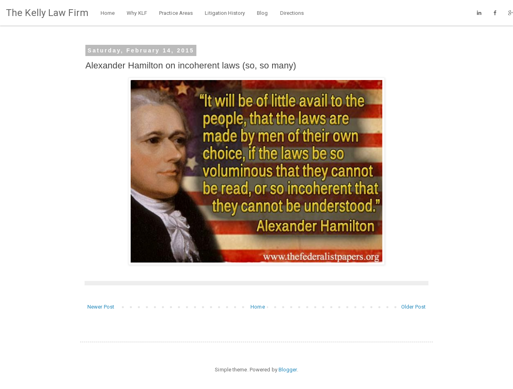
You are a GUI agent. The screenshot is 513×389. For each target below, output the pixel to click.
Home (108, 13)
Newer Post (100, 307)
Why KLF (137, 13)
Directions (292, 13)
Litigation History (225, 13)
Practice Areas (176, 13)
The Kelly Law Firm (47, 12)
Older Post (413, 307)
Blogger (288, 370)
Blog (262, 13)
